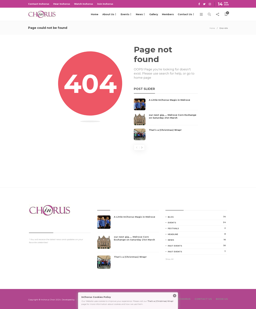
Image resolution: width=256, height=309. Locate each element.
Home (94, 14)
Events (125, 14)
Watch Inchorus (83, 4)
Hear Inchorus (61, 4)
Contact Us (185, 14)
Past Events (197, 245)
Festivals (197, 228)
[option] (166, 119)
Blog (197, 216)
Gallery (153, 14)
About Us (108, 14)
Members (168, 14)
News (139, 14)
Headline (197, 234)
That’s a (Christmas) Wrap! (160, 301)
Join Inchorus (105, 4)
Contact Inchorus (38, 4)
